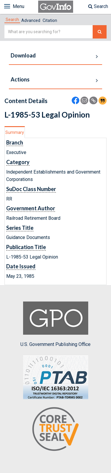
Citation (50, 20)
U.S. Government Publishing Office (55, 324)
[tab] (12, 19)
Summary (14, 132)
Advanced (30, 20)
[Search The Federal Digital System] (100, 32)
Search (98, 6)
